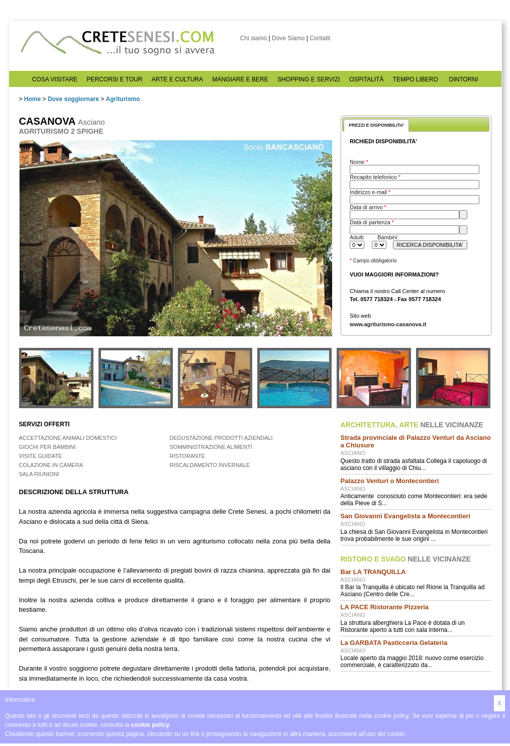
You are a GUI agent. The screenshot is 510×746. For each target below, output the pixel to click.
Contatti (320, 38)
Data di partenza (372, 222)
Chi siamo (253, 38)
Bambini (387, 237)
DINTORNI (463, 79)
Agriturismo (123, 99)
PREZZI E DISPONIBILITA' (376, 125)
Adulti (357, 237)
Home (32, 99)
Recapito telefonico (375, 177)
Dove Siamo (288, 38)
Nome (359, 162)
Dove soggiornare (73, 99)
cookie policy (150, 724)
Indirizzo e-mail (370, 192)
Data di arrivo (368, 207)
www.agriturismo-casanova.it (388, 324)
